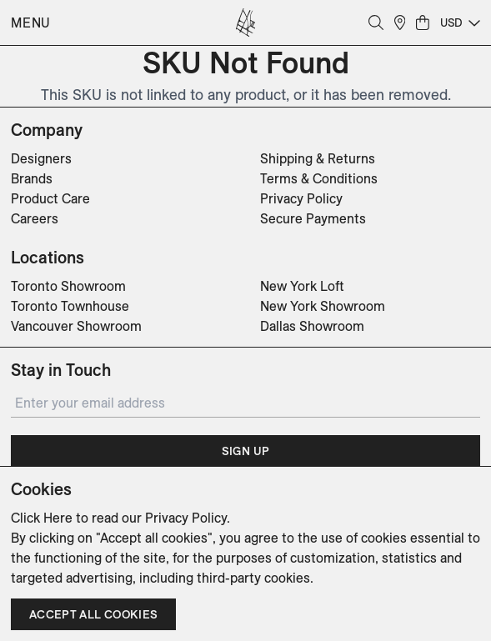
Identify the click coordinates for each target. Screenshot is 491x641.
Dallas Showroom (312, 326)
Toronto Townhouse (70, 306)
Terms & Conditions (319, 178)
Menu (31, 22)
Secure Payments (313, 218)
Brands (32, 178)
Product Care (50, 198)
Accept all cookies (93, 614)
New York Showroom (322, 306)
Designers (41, 158)
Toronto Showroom (68, 286)
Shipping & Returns (317, 158)
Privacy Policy (301, 198)
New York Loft (302, 286)
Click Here (42, 517)
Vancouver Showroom (76, 326)
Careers (34, 218)
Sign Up (245, 450)
